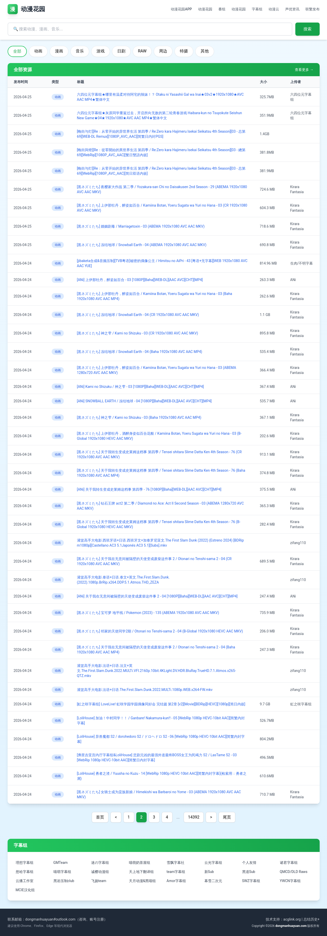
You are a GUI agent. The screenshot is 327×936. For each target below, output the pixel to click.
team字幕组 (176, 872)
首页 (100, 817)
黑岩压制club (63, 881)
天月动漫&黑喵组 (142, 881)
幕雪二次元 (213, 881)
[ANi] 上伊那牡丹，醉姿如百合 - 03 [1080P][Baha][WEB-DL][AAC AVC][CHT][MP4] (140, 280)
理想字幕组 (24, 863)
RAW (142, 51)
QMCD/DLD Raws (293, 872)
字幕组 (257, 9)
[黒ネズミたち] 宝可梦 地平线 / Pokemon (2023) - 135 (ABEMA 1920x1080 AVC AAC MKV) (148, 613)
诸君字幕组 (289, 863)
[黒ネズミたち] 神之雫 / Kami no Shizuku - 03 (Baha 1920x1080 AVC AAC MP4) (139, 417)
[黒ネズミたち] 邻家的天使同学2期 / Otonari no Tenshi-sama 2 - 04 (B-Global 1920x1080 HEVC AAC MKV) (160, 631)
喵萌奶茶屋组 (139, 863)
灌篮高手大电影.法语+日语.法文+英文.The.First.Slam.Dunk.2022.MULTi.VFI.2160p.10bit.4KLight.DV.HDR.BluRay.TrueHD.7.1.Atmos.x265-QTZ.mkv (156, 671)
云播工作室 (24, 881)
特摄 (184, 51)
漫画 (59, 51)
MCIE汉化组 (25, 890)
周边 (163, 51)
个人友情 (249, 863)
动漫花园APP (181, 9)
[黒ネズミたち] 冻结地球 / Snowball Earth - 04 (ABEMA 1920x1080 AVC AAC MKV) (141, 245)
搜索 (307, 29)
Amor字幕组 (176, 881)
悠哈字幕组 (24, 872)
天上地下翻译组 (141, 872)
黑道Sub (248, 872)
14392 (193, 817)
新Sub (209, 872)
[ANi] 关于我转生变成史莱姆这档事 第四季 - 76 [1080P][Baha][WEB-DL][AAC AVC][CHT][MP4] (149, 489)
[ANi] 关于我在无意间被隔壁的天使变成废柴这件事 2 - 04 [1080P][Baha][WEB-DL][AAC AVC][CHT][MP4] (157, 596)
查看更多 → (304, 70)
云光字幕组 (213, 863)
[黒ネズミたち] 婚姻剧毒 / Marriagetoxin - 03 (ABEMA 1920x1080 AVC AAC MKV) (141, 226)
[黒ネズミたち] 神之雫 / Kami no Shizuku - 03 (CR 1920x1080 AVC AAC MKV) (137, 333)
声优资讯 (292, 9)
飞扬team (98, 881)
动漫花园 (205, 9)
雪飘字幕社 (175, 863)
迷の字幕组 (100, 863)
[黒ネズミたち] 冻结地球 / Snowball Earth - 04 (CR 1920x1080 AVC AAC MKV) (138, 315)
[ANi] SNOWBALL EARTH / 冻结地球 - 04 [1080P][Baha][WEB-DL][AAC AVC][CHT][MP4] (144, 401)
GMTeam (60, 863)
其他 (205, 51)
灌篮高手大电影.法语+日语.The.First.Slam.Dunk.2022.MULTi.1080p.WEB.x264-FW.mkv (145, 690)
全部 (17, 51)
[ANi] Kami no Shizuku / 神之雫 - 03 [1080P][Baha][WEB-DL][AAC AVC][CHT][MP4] (140, 387)
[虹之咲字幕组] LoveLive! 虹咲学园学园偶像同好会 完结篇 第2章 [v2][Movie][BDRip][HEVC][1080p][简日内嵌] (161, 704)
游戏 (101, 51)
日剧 (121, 51)
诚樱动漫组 (100, 872)
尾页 (227, 817)
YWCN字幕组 (290, 881)
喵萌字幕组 (62, 872)
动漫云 (273, 9)
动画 (38, 51)
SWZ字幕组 (251, 881)
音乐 (80, 51)
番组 (221, 9)
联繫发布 (312, 9)
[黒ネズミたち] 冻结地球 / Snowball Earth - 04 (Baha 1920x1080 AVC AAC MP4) (139, 352)
